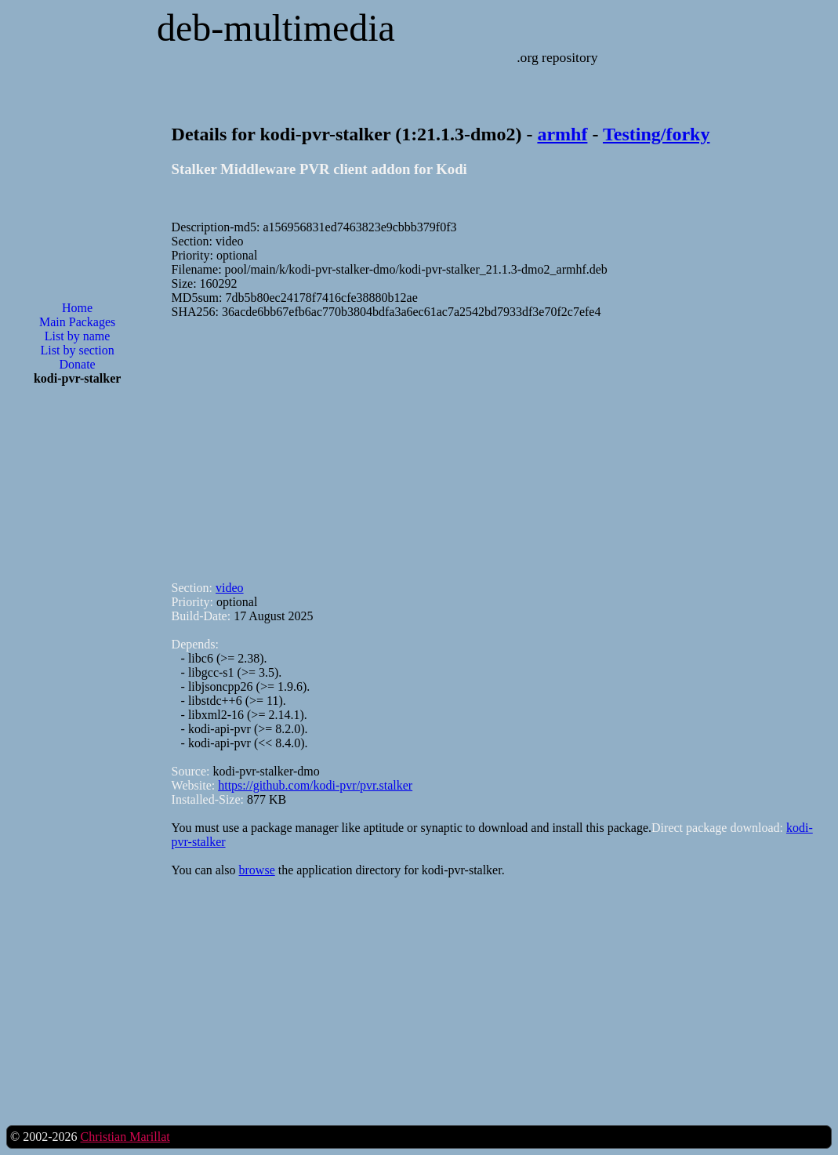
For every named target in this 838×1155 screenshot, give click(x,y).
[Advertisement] (77, 649)
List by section (77, 350)
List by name (78, 336)
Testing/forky (656, 134)
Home (77, 307)
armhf (562, 134)
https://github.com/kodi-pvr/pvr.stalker (315, 785)
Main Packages (77, 322)
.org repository (557, 57)
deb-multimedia (276, 28)
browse (257, 870)
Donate (78, 364)
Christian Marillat (124, 1136)
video (230, 587)
